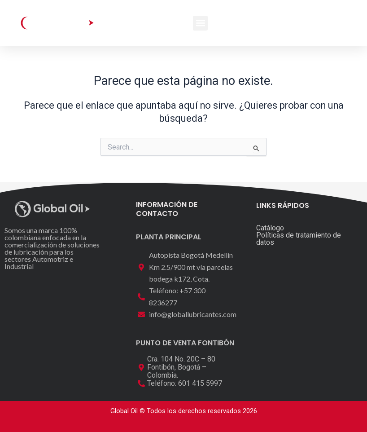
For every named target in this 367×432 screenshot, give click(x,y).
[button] (200, 23)
